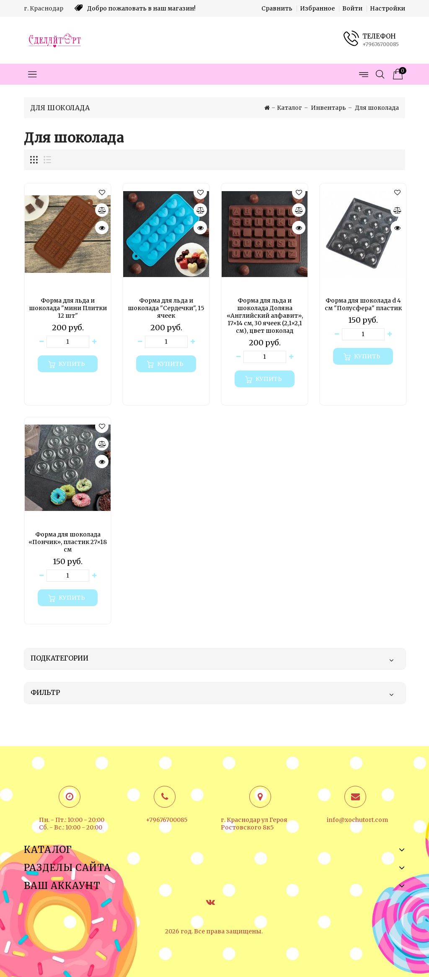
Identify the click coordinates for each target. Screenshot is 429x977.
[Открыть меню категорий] (32, 74)
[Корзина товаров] (396, 74)
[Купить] (68, 363)
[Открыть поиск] (380, 74)
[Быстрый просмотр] (102, 227)
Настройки (387, 8)
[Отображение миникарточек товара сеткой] (34, 160)
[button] (102, 192)
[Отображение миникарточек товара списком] (47, 160)
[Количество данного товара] (68, 342)
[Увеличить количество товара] (94, 342)
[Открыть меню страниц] (363, 74)
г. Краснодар (43, 8)
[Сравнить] (102, 210)
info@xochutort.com (357, 820)
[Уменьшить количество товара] (41, 342)
